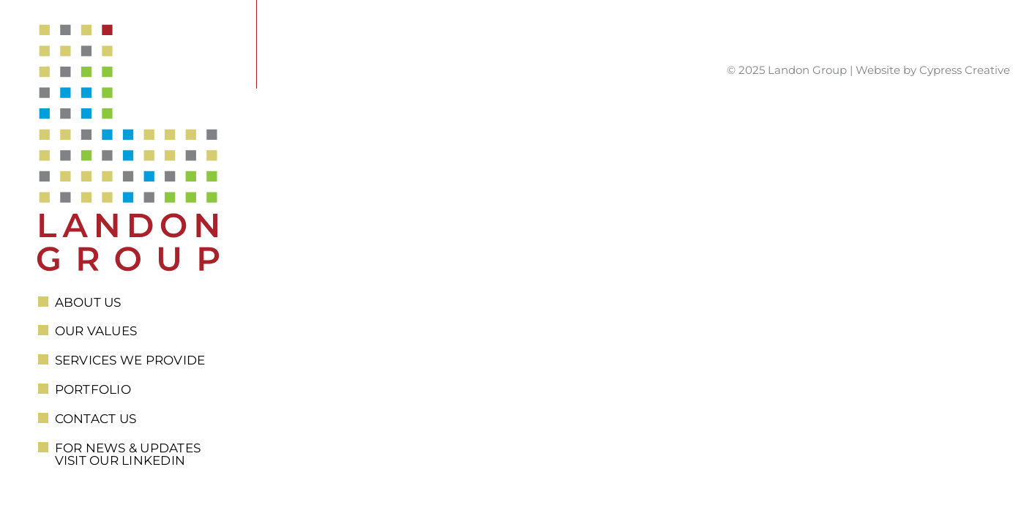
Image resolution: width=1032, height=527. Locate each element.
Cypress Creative (964, 70)
